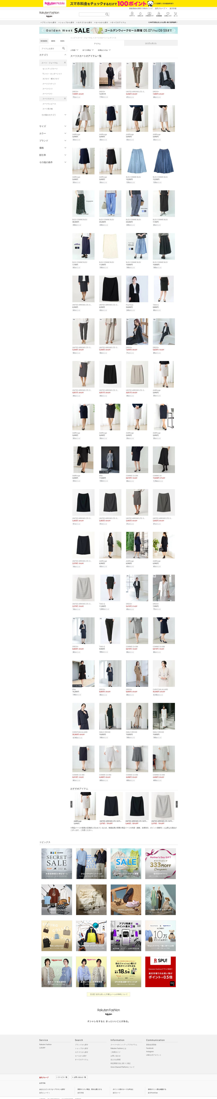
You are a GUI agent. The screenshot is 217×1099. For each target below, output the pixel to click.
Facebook (149, 1042)
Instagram (150, 1045)
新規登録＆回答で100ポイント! (140, 8)
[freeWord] (53, 48)
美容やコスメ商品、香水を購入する (90, 1083)
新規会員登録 (151, 1038)
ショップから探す (81, 1042)
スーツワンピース (49, 104)
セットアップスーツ (50, 69)
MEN (53, 41)
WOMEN (44, 41)
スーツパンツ (48, 89)
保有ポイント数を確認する (157, 1083)
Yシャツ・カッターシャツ (52, 74)
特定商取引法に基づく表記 (121, 1057)
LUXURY (42, 1041)
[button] (85, 801)
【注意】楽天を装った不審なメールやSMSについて (108, 988)
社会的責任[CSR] (67, 1092)
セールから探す (81, 1049)
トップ (72, 38)
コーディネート (151, 43)
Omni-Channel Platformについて (123, 1060)
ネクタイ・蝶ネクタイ (51, 79)
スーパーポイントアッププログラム (124, 1038)
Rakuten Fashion (45, 1038)
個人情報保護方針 (53, 1092)
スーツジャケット (49, 84)
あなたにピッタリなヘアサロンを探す (52, 1083)
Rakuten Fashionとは (118, 1042)
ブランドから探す (81, 1038)
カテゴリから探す (81, 1045)
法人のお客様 (116, 1053)
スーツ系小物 (48, 109)
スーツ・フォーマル (50, 63)
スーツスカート (48, 99)
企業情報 (42, 1092)
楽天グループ (160, 8)
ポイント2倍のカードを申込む (123, 1083)
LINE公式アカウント (153, 1048)
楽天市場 (173, 8)
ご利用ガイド (116, 1045)
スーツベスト (48, 94)
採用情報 (78, 1092)
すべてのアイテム (81, 1053)
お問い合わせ (116, 1049)
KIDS (62, 41)
